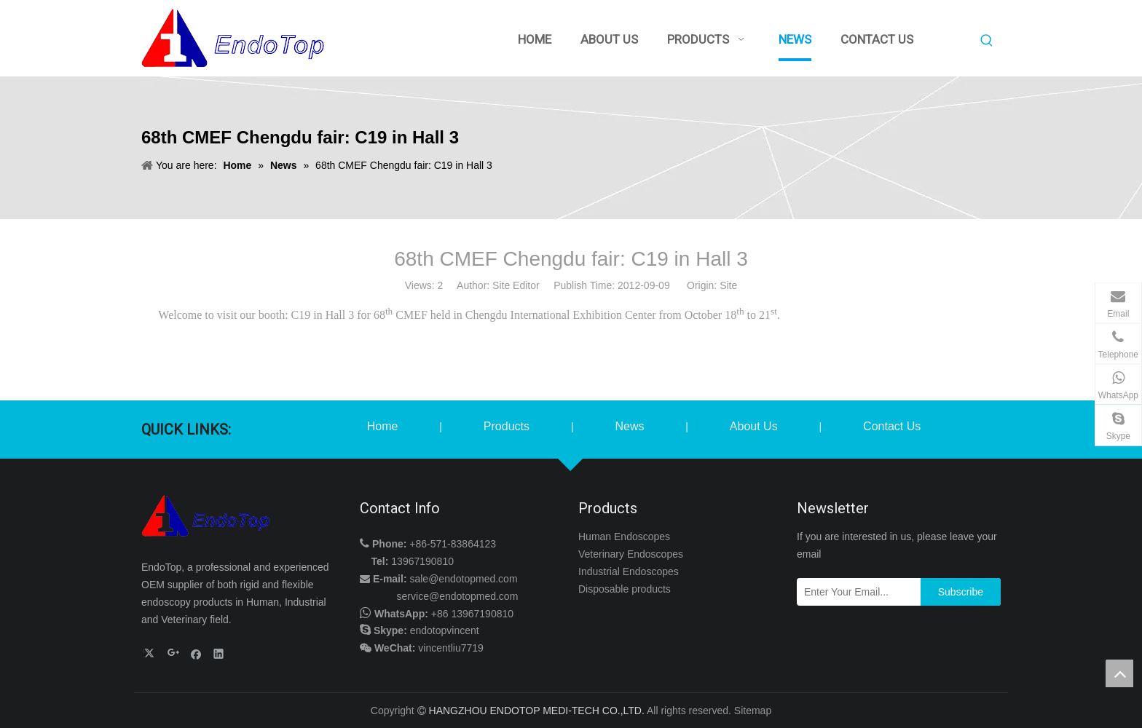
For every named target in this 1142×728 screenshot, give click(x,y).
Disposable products (624, 589)
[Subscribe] (961, 592)
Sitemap (752, 710)
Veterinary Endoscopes (630, 554)
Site (728, 285)
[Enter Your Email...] (855, 592)
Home (382, 426)
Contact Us (892, 426)
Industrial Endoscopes (628, 571)
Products (506, 426)
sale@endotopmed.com (463, 579)
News (629, 426)
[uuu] (206, 516)
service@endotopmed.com (458, 596)
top (1119, 673)
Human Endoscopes (624, 536)
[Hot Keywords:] (987, 41)
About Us (754, 426)
